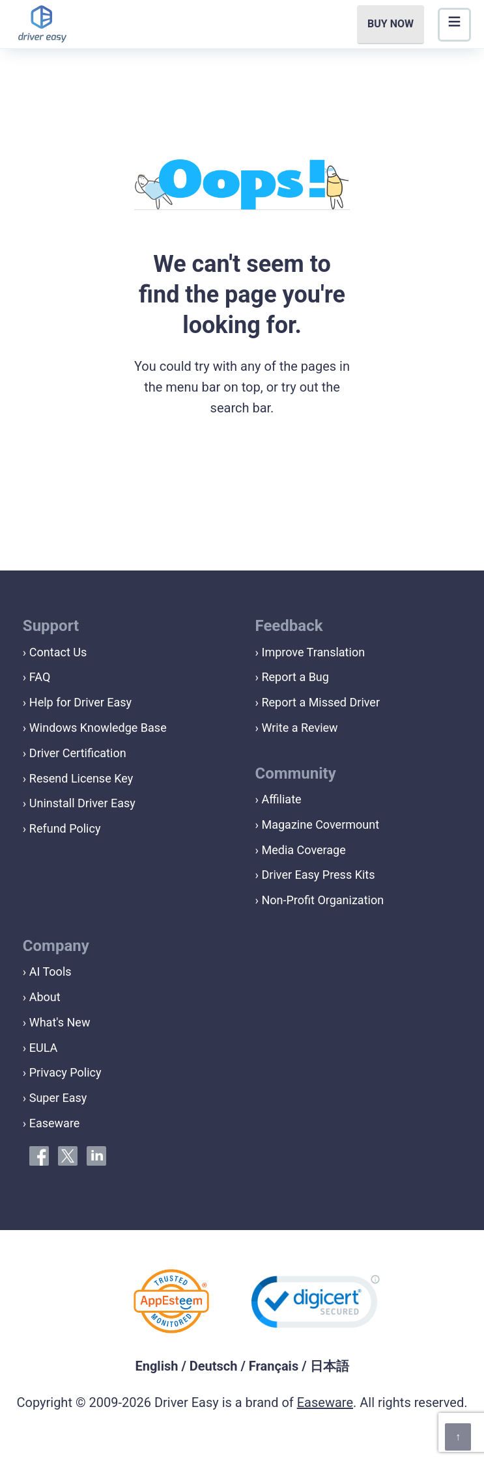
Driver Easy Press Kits (318, 874)
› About (42, 997)
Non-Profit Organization (322, 900)
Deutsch (214, 1366)
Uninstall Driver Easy (82, 803)
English (156, 1366)
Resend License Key (81, 778)
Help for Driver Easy (80, 702)
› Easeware (51, 1123)
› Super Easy (55, 1098)
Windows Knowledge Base (98, 727)
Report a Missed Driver (320, 702)
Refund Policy (65, 828)
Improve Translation (313, 652)
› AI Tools (47, 971)
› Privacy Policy (62, 1072)
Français (273, 1366)
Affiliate (281, 799)
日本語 (329, 1366)
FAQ (39, 677)
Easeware (325, 1402)
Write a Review (299, 727)
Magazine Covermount (320, 824)
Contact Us (58, 652)
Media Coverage (303, 850)
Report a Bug (294, 677)
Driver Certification (77, 753)
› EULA (40, 1047)
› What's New (57, 1022)
